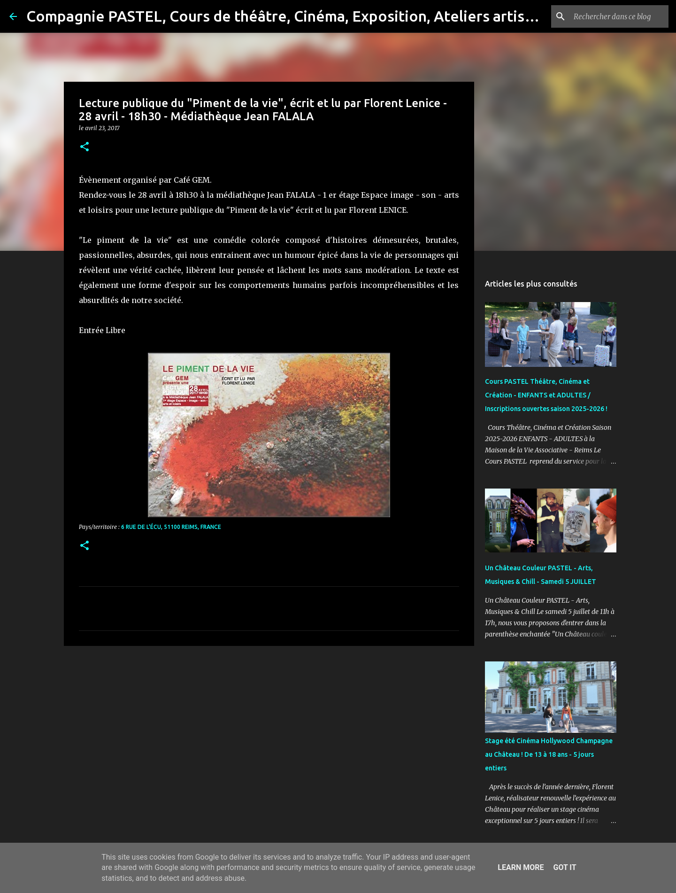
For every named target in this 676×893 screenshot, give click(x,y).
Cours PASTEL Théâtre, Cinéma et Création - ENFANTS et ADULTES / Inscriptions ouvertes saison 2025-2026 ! (546, 395)
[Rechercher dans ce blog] (619, 16)
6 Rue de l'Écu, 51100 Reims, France (171, 527)
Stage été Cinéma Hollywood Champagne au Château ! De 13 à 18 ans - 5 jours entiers (549, 754)
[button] (84, 147)
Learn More (521, 867)
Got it (564, 867)
